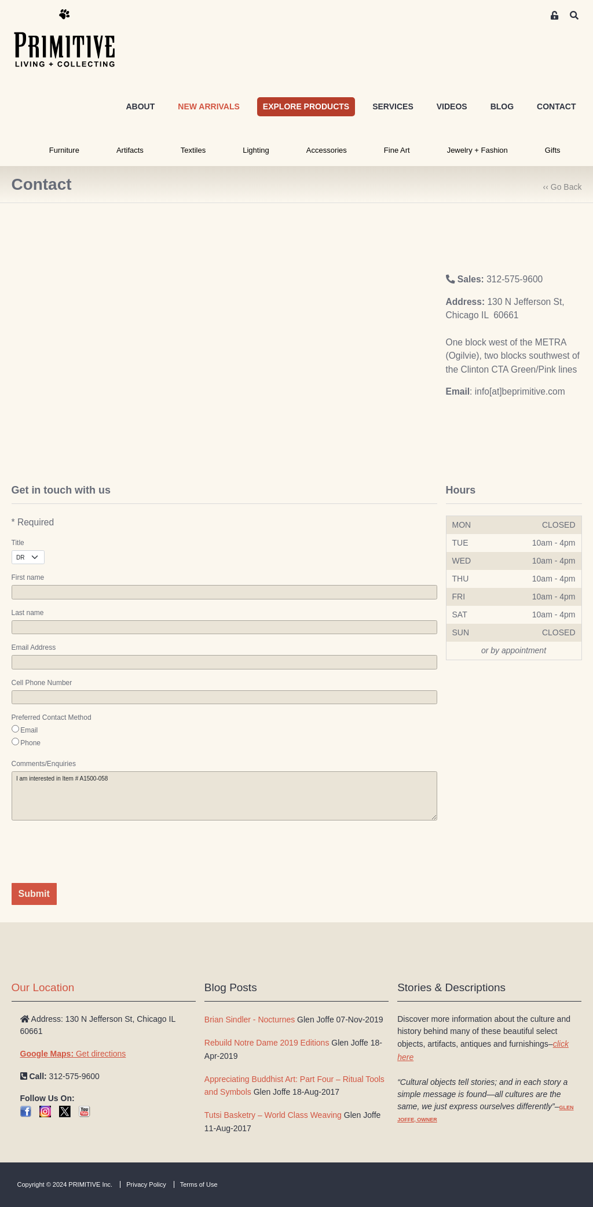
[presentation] (100, 851)
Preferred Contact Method (51, 717)
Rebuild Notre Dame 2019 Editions (267, 1042)
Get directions (73, 1053)
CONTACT (556, 106)
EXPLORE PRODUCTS (306, 106)
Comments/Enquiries (44, 764)
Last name (28, 613)
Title (18, 543)
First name (28, 577)
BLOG (502, 106)
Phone (30, 743)
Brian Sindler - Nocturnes (249, 1019)
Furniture (64, 150)
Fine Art (397, 150)
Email (29, 730)
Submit (34, 894)
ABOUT (140, 106)
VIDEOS (452, 106)
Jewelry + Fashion (477, 150)
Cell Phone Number (42, 683)
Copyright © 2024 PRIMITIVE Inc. (65, 1184)
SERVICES (392, 106)
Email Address (34, 647)
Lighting (256, 150)
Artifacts (130, 150)
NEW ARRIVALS (209, 106)
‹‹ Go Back (562, 187)
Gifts (553, 150)
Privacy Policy (146, 1184)
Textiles (193, 150)
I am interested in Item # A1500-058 (224, 795)
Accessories (326, 150)
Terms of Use (199, 1184)
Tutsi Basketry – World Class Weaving (273, 1115)
